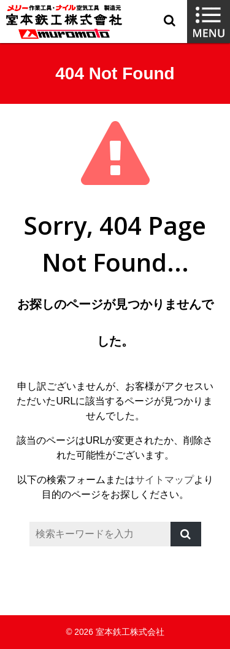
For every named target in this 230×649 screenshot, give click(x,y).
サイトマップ (164, 479)
